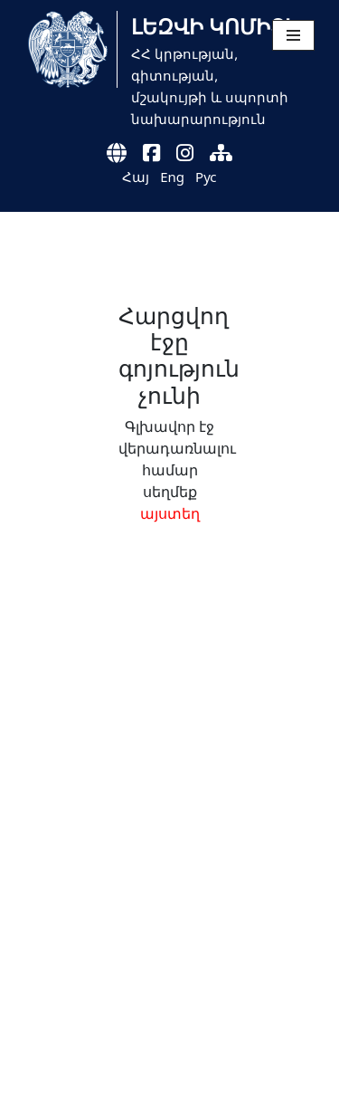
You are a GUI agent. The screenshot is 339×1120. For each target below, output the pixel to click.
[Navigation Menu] (293, 35)
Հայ (135, 177)
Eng (172, 177)
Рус (206, 177)
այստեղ (170, 513)
